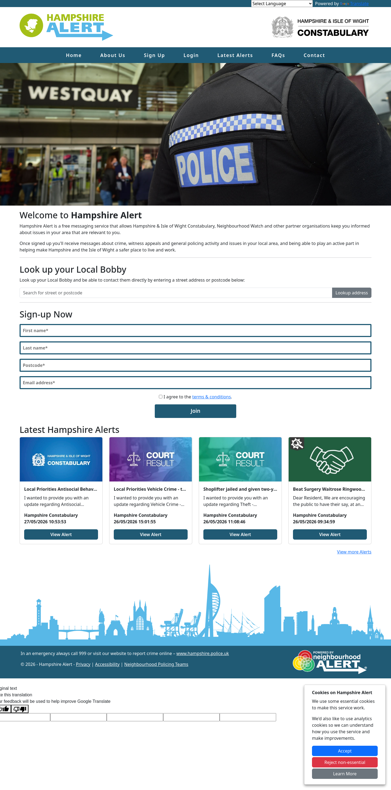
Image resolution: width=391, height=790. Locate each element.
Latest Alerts (235, 55)
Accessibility (107, 664)
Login (191, 55)
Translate (354, 4)
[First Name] (195, 330)
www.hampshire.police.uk (202, 653)
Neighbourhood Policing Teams (156, 664)
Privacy (83, 664)
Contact (314, 55)
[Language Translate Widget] (282, 3)
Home (74, 55)
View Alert (61, 534)
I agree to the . (195, 397)
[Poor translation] (20, 709)
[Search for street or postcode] (176, 293)
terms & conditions (211, 397)
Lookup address (352, 293)
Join (195, 410)
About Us (112, 55)
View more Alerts (354, 552)
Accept (345, 751)
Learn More (345, 774)
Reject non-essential (344, 762)
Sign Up (154, 55)
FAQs (278, 55)
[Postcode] (195, 365)
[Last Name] (195, 347)
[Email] (195, 382)
